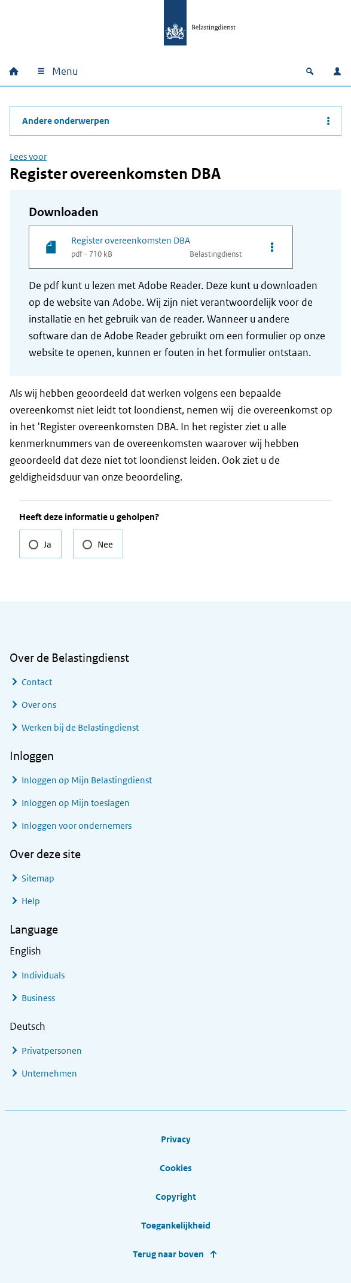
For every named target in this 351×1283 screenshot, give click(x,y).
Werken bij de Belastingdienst (80, 727)
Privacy (176, 1139)
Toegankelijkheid (175, 1225)
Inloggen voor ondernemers (77, 825)
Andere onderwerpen (65, 120)
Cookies (176, 1167)
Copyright (175, 1196)
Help (31, 901)
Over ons (39, 704)
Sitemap (38, 878)
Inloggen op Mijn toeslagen (76, 802)
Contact (37, 682)
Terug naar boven (168, 1254)
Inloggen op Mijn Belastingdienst (87, 780)
